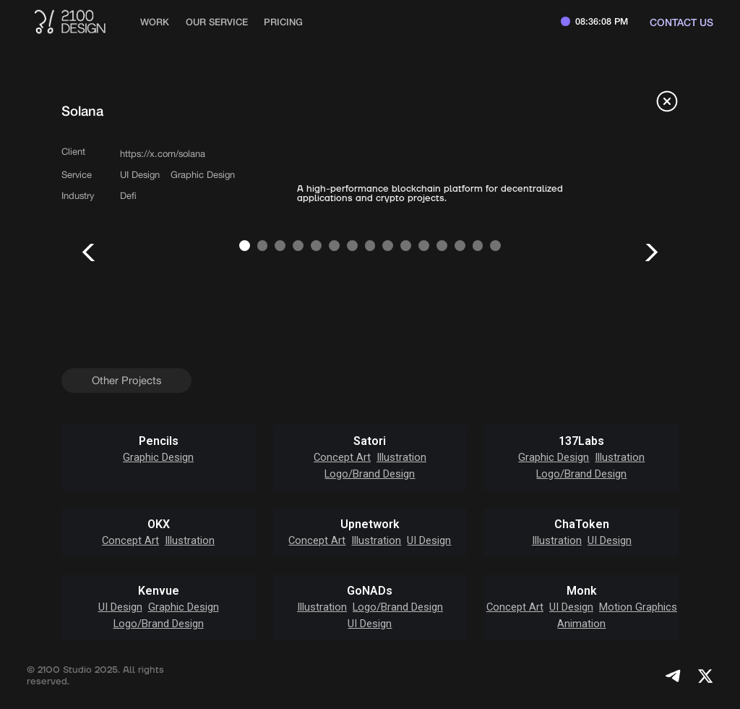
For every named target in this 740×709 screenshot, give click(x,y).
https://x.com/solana (162, 153)
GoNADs (369, 591)
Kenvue (158, 591)
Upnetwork (370, 524)
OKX (158, 524)
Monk (582, 591)
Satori (369, 441)
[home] (70, 21)
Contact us (681, 21)
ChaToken (581, 524)
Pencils (158, 441)
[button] (90, 252)
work (154, 21)
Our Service (217, 21)
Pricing (283, 21)
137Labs (581, 441)
